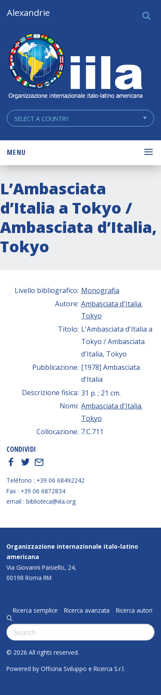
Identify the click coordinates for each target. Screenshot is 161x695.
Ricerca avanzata (86, 610)
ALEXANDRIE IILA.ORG (75, 67)
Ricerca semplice (35, 610)
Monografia (100, 290)
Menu (16, 152)
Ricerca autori (134, 610)
